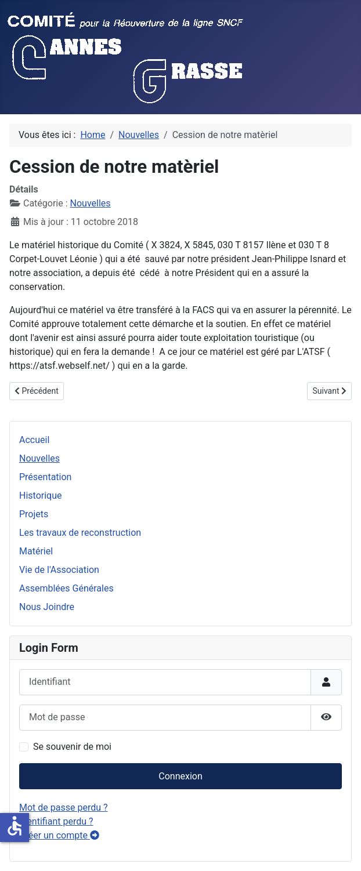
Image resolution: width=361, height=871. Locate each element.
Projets (33, 514)
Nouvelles (39, 458)
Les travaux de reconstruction (80, 532)
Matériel (36, 551)
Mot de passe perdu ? (63, 807)
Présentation (45, 476)
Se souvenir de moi (72, 746)
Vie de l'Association (59, 569)
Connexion (180, 776)
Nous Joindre (46, 606)
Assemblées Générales (66, 588)
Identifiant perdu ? (56, 821)
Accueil (34, 439)
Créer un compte (59, 835)
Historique (40, 495)
